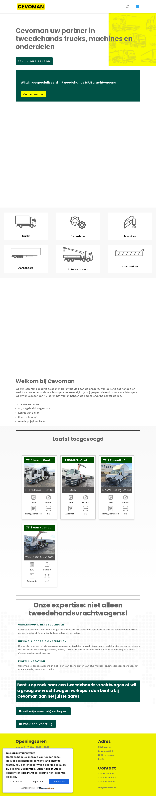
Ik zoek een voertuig (35, 724)
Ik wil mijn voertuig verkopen (43, 711)
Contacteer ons (37, 95)
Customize (16, 781)
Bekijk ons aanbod (36, 61)
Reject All (37, 781)
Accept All (59, 781)
